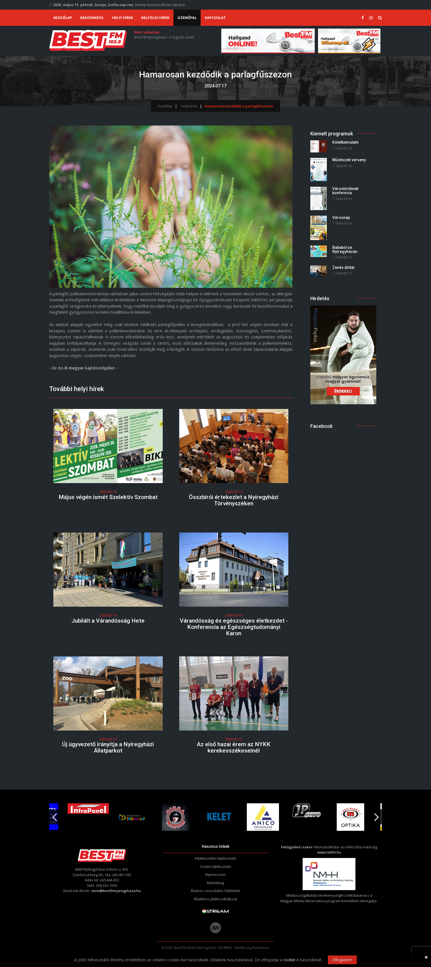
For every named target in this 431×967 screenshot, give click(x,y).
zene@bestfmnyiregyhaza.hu (116, 890)
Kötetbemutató (345, 142)
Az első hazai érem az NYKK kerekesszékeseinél (233, 747)
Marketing (215, 882)
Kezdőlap (62, 17)
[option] (172, 817)
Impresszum (215, 874)
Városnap (341, 217)
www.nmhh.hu (329, 852)
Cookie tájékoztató (215, 866)
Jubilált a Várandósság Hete (108, 620)
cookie (289, 959)
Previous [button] (54, 814)
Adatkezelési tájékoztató (215, 858)
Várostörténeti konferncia (345, 190)
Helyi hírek (122, 17)
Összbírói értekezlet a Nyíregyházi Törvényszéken (233, 500)
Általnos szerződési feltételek (215, 890)
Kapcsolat (215, 17)
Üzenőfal (187, 17)
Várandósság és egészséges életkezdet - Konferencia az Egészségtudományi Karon (234, 627)
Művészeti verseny (349, 160)
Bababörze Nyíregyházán (344, 249)
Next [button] (376, 814)
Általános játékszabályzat (215, 898)
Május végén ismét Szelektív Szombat (108, 497)
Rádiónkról (92, 17)
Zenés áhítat (343, 267)
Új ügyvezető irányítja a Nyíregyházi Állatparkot (108, 747)
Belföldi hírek (155, 17)
